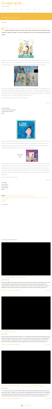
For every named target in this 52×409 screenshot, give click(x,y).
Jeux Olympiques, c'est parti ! (9, 331)
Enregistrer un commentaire (14, 290)
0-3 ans (2, 9)
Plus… (40, 9)
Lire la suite (48, 290)
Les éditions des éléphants (33, 197)
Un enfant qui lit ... (12, 3)
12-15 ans (28, 9)
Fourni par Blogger (26, 405)
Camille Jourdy (15, 195)
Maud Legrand (43, 197)
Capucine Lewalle (24, 195)
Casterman (31, 195)
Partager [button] (3, 200)
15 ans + (34, 9)
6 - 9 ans (15, 9)
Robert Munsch (5, 199)
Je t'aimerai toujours (22, 197)
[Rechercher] (47, 2)
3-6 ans (8, 9)
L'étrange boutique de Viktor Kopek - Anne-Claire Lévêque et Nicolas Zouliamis (22, 386)
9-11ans (21, 9)
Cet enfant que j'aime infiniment (8, 197)
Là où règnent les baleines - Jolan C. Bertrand (13, 277)
